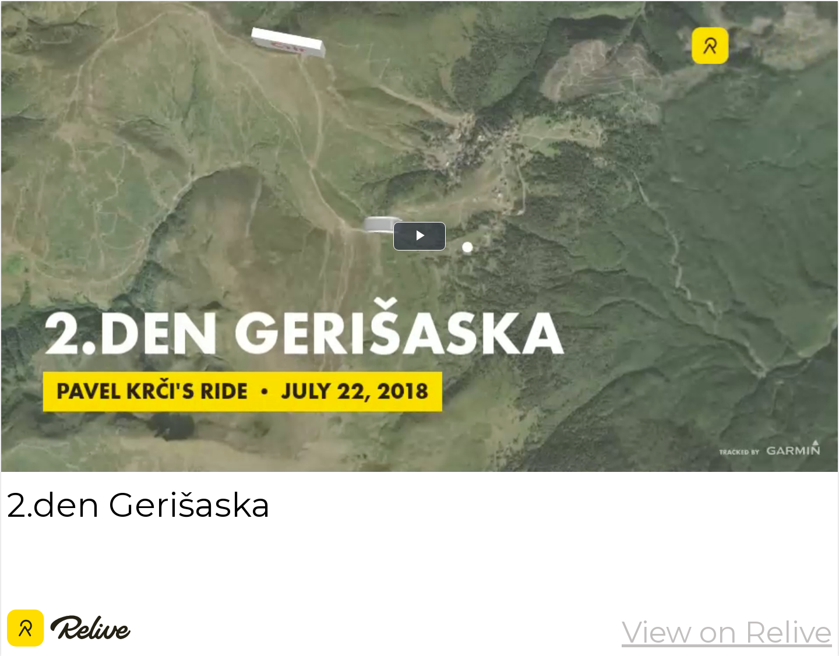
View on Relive (727, 632)
